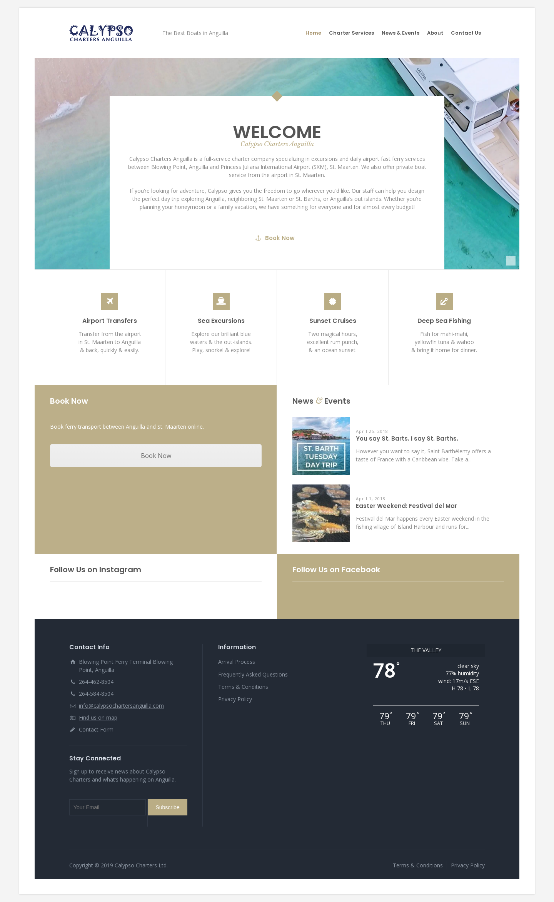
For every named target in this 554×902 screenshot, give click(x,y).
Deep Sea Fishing (444, 320)
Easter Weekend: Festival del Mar (406, 506)
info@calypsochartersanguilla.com (121, 705)
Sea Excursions (221, 320)
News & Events (400, 33)
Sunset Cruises (332, 320)
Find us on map (98, 717)
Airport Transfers (109, 320)
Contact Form (96, 729)
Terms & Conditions (243, 686)
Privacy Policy (235, 699)
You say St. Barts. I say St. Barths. (407, 439)
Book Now (275, 255)
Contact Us (466, 33)
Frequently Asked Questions (253, 674)
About (435, 33)
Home (313, 33)
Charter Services (351, 33)
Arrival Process (236, 661)
